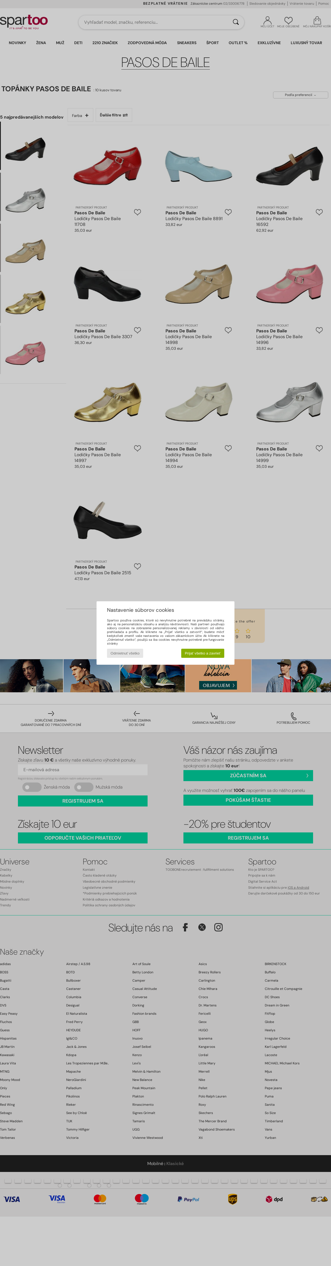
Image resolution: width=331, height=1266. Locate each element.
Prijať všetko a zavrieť (202, 653)
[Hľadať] (235, 22)
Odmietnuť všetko (125, 653)
